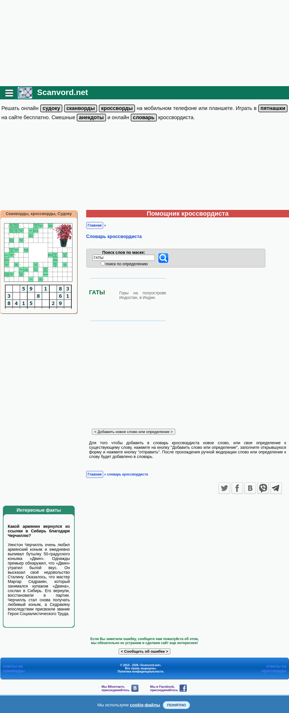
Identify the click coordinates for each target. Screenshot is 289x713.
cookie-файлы (145, 704)
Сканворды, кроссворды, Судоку (39, 213)
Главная (95, 225)
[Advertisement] (144, 43)
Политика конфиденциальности (140, 671)
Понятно (176, 705)
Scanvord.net (62, 92)
